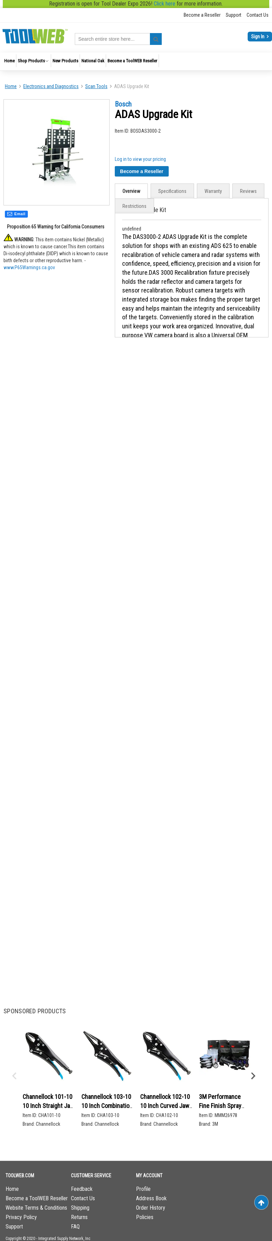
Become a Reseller (202, 15)
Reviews (248, 191)
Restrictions (134, 206)
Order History (150, 1207)
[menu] (136, 61)
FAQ (75, 1226)
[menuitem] (9, 60)
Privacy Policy (21, 1217)
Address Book (151, 1198)
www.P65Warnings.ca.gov (29, 269)
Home (11, 86)
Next (252, 1076)
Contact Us (258, 15)
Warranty (213, 191)
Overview (131, 191)
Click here (164, 3)
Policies (144, 1217)
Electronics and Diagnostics (51, 86)
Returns (79, 1217)
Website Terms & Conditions (36, 1207)
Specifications (172, 191)
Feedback (82, 1189)
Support (233, 15)
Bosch (123, 104)
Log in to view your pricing (140, 159)
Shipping (80, 1207)
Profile (143, 1189)
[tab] (131, 191)
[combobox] (118, 39)
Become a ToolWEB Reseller (37, 1198)
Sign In (258, 36)
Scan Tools (96, 86)
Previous (13, 1076)
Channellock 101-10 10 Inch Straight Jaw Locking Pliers (48, 1105)
